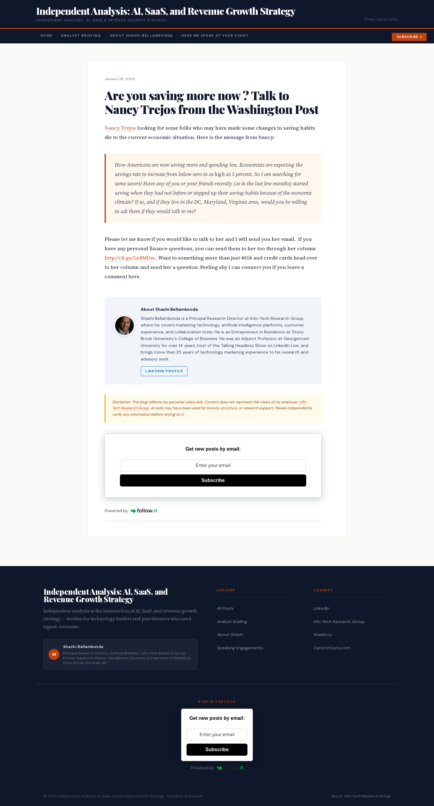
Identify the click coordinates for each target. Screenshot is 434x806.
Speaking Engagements (240, 647)
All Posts (225, 608)
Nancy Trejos (120, 127)
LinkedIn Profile (164, 371)
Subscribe (408, 37)
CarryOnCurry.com (332, 647)
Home (46, 35)
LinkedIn (321, 608)
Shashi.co (322, 634)
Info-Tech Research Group (339, 621)
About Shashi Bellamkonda (141, 35)
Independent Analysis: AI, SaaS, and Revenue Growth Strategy (165, 10)
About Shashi (230, 634)
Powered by (131, 510)
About (336, 796)
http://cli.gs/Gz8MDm (130, 257)
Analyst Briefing (81, 35)
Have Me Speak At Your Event (215, 35)
